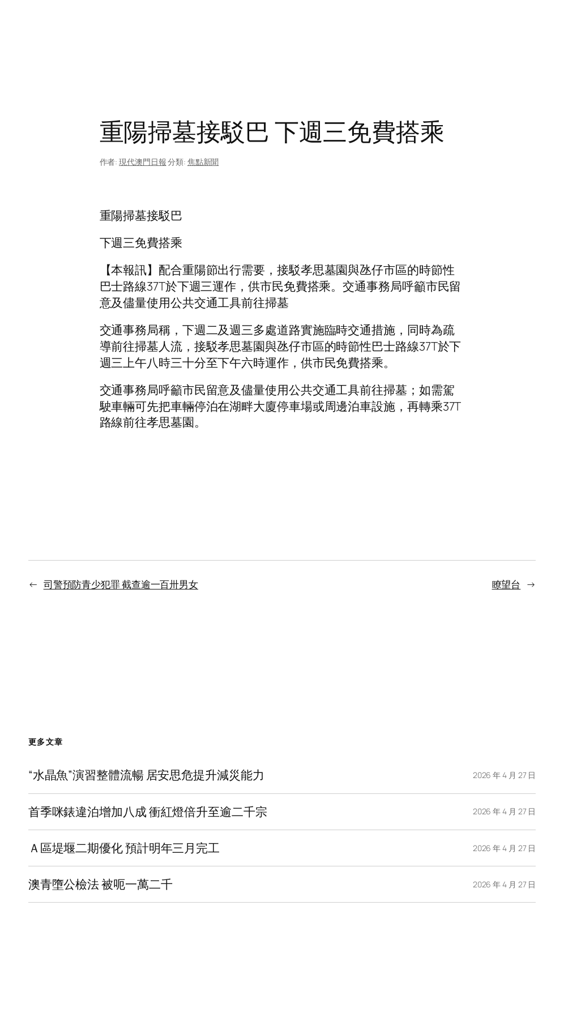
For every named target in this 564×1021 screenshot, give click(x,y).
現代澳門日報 (142, 161)
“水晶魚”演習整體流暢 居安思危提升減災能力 (146, 774)
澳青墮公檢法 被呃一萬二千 (100, 884)
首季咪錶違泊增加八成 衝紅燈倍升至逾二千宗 (147, 811)
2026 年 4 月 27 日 (504, 775)
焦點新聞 (203, 161)
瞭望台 (506, 584)
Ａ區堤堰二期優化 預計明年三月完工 (124, 848)
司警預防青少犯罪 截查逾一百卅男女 (121, 584)
